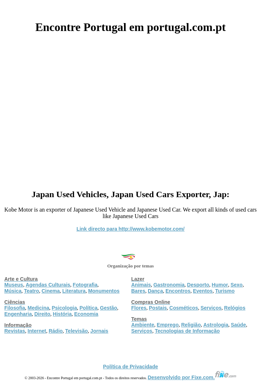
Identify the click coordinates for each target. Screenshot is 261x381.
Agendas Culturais (48, 285)
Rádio (56, 331)
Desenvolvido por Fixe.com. (192, 377)
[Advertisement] (130, 108)
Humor (220, 285)
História (62, 314)
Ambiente (142, 325)
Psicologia (64, 308)
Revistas (14, 331)
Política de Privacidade (130, 366)
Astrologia (215, 325)
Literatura (74, 291)
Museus (13, 285)
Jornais (99, 331)
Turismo (225, 291)
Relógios (234, 308)
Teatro (31, 291)
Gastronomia (168, 285)
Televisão (76, 331)
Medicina (38, 308)
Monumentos (103, 291)
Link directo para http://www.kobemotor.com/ (130, 229)
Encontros (177, 291)
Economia (86, 314)
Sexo (236, 285)
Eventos (202, 291)
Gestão (108, 308)
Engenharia (18, 314)
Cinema (50, 291)
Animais (141, 285)
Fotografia (85, 285)
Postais (158, 308)
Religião (190, 325)
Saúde (238, 325)
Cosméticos (183, 308)
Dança (155, 291)
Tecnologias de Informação (187, 331)
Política (89, 308)
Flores (138, 308)
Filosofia (14, 308)
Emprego (168, 325)
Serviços (210, 308)
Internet (37, 331)
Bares (138, 291)
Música (12, 291)
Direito (42, 314)
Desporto (198, 285)
